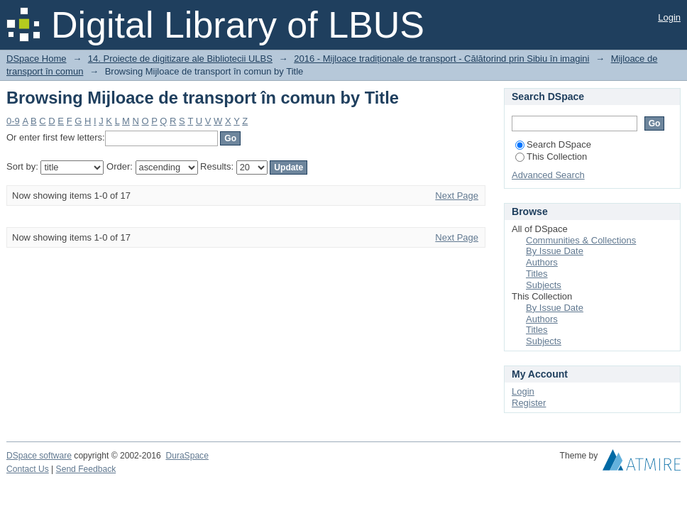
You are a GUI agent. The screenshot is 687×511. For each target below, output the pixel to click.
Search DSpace (553, 144)
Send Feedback (86, 469)
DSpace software (39, 456)
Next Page (456, 195)
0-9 (13, 121)
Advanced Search (548, 175)
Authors (542, 262)
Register (529, 402)
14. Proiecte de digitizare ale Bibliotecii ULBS (180, 58)
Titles (537, 273)
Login (669, 17)
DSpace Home (36, 58)
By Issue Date (554, 251)
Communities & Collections (581, 240)
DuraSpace (186, 456)
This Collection (551, 156)
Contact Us (27, 469)
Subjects (543, 285)
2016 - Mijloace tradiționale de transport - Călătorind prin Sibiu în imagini (441, 58)
